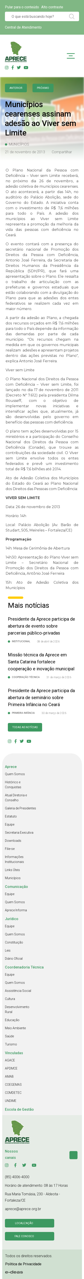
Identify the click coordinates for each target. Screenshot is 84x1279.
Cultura (10, 999)
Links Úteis (12, 870)
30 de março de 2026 (53, 713)
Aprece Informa (16, 910)
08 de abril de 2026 (48, 641)
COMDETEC (13, 1092)
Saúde (9, 1036)
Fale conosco (24, 1236)
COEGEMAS (13, 1084)
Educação (12, 1020)
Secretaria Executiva (19, 832)
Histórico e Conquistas (13, 784)
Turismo (11, 1044)
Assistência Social (18, 991)
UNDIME (10, 1101)
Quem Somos (15, 774)
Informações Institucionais (14, 859)
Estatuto (11, 816)
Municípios (13, 878)
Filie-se (10, 849)
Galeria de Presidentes (20, 808)
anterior (15, 88)
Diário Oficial (14, 958)
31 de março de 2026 (58, 677)
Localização (24, 1223)
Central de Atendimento (23, 27)
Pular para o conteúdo (22, 7)
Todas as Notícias (25, 727)
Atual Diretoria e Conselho (16, 797)
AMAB (9, 1076)
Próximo (43, 88)
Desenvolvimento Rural (17, 1009)
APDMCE (11, 1068)
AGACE (10, 1060)
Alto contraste (52, 7)
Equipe (9, 824)
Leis (8, 950)
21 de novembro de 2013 (25, 152)
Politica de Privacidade (23, 1264)
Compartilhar (62, 152)
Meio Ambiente (15, 1028)
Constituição (14, 942)
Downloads (13, 840)
